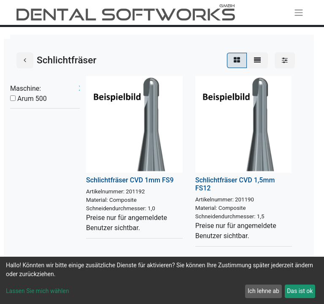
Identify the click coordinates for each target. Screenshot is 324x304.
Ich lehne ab (263, 291)
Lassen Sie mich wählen (37, 291)
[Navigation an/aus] (299, 12)
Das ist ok (300, 291)
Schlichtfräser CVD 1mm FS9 (129, 180)
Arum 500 (32, 99)
